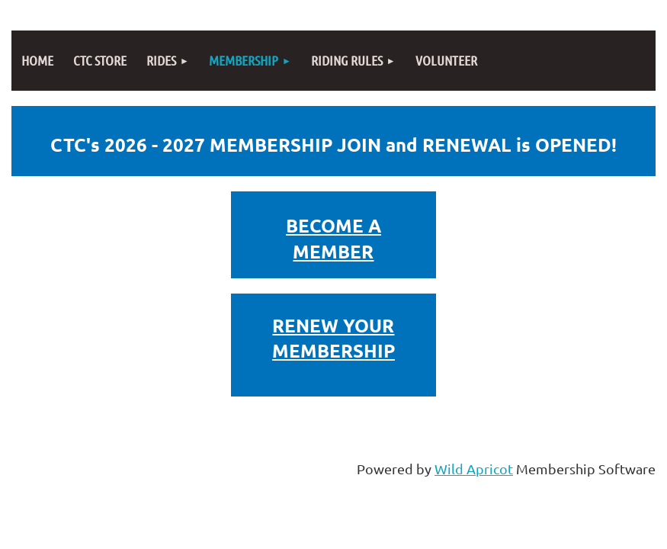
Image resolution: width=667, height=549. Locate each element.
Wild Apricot (474, 469)
